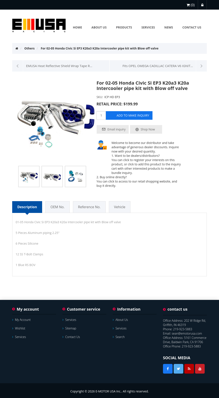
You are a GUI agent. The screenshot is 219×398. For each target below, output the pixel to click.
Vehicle (119, 207)
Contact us (71, 337)
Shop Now (148, 129)
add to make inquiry (133, 115)
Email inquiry (116, 129)
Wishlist (18, 328)
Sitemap (69, 328)
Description (27, 207)
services (19, 337)
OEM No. (57, 207)
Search (119, 337)
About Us (120, 320)
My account (21, 320)
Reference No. (89, 207)
